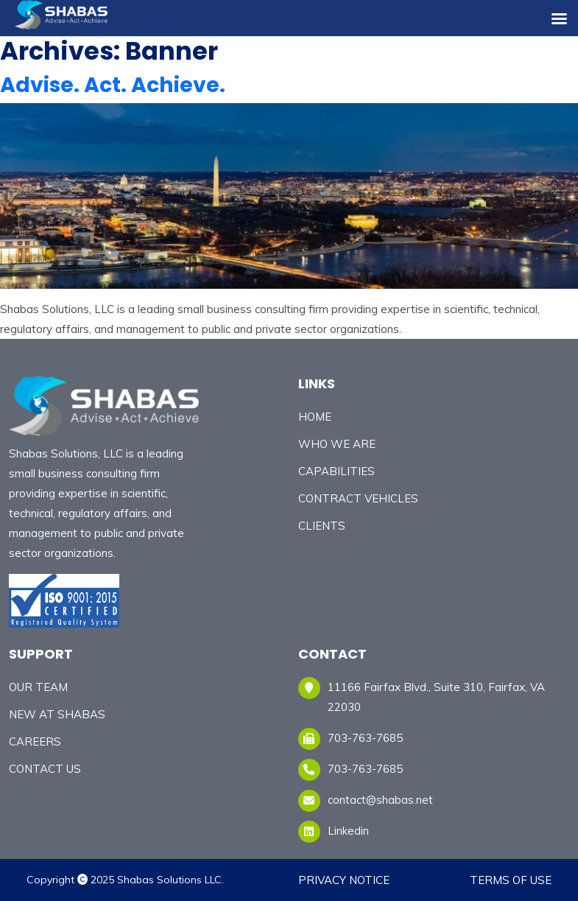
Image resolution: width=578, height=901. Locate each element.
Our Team (38, 687)
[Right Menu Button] (558, 18)
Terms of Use (510, 880)
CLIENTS (321, 526)
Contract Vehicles (358, 498)
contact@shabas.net (380, 800)
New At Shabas (57, 714)
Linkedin (348, 831)
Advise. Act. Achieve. (112, 85)
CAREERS (35, 742)
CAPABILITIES (336, 471)
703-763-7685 (365, 769)
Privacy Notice (344, 880)
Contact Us (45, 769)
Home (314, 417)
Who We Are (337, 444)
